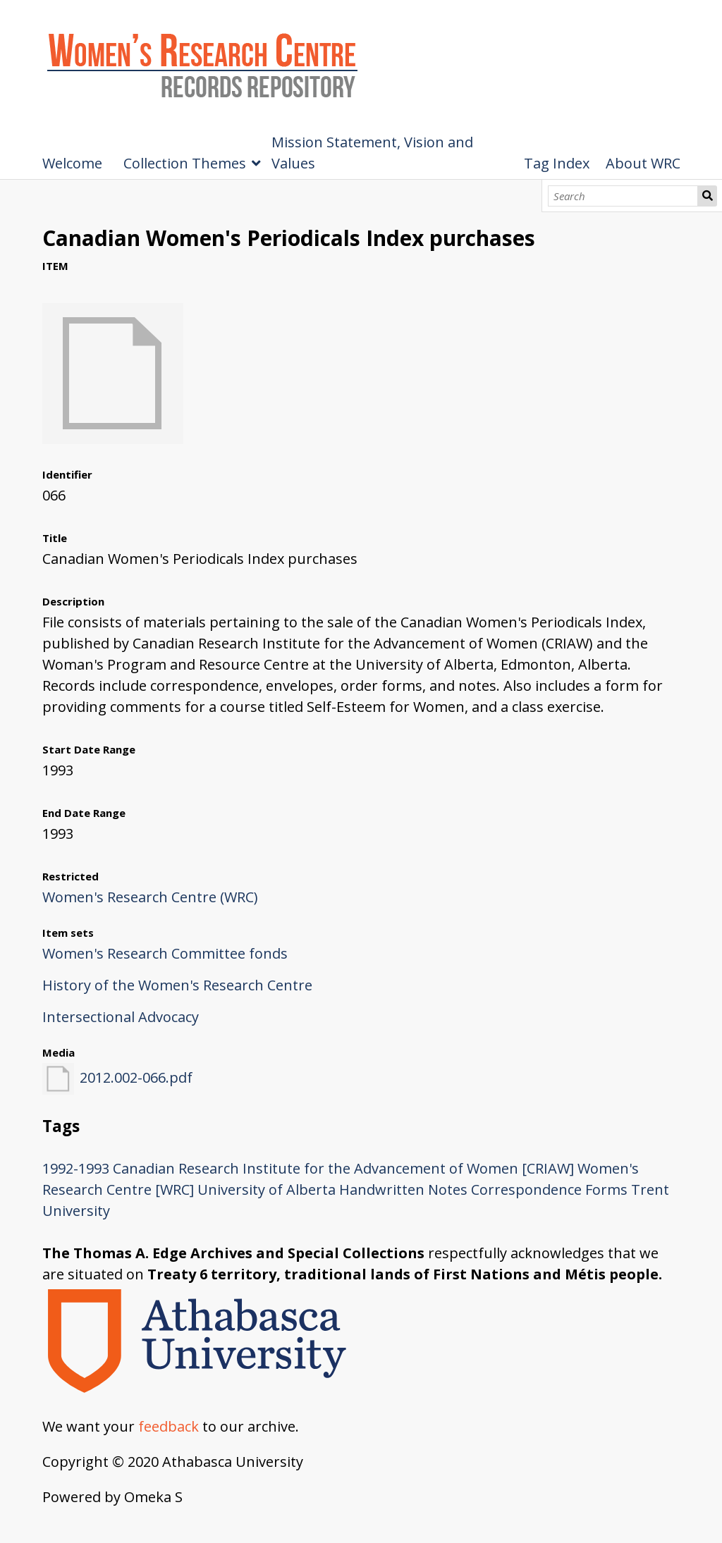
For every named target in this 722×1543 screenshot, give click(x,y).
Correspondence (526, 1189)
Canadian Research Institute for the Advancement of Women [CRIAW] (343, 1168)
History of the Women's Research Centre (177, 985)
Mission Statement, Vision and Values (372, 153)
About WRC (643, 163)
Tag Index (556, 163)
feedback (168, 1426)
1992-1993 (75, 1168)
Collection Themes (184, 163)
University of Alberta (266, 1189)
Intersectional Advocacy (120, 1016)
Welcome (72, 163)
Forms (606, 1189)
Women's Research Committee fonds (165, 953)
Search (707, 196)
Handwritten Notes (403, 1189)
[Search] (623, 196)
